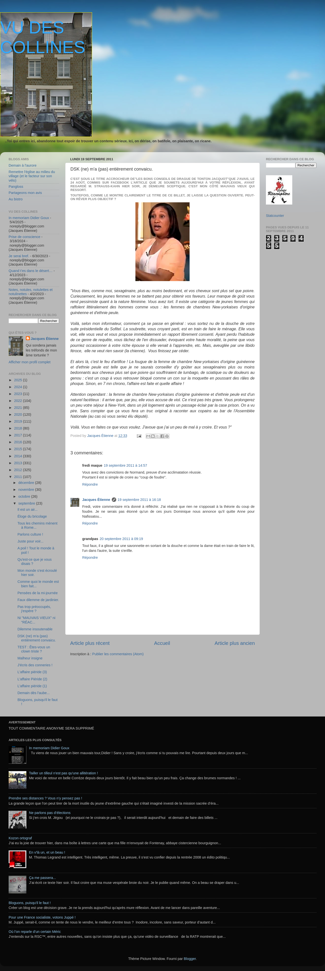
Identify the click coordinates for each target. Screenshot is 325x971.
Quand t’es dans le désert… (30, 271)
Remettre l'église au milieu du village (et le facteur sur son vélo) (32, 176)
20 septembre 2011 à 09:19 (121, 539)
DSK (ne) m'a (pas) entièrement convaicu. (36, 638)
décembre (26, 483)
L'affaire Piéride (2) (32, 679)
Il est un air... (27, 509)
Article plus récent (90, 643)
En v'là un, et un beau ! (47, 852)
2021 (18, 408)
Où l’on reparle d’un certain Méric (35, 932)
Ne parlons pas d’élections (50, 813)
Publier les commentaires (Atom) (118, 654)
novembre (26, 490)
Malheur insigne (30, 658)
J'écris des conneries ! (34, 665)
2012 (18, 470)
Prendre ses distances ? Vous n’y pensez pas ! (45, 798)
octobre (24, 496)
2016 (18, 442)
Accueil (162, 643)
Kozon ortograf (20, 838)
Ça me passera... (42, 878)
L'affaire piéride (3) (32, 672)
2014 (18, 456)
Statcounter (275, 216)
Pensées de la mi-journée (37, 593)
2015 (18, 449)
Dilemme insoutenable (34, 629)
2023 (18, 394)
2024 (18, 387)
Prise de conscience (24, 237)
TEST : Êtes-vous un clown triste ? (33, 649)
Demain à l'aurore (22, 165)
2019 (18, 421)
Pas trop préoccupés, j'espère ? (34, 609)
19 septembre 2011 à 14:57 (125, 465)
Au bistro (16, 199)
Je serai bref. (19, 256)
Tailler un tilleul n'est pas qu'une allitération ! (63, 773)
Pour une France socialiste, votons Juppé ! (42, 917)
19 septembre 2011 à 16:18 (139, 500)
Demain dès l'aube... (33, 693)
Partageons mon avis (25, 193)
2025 (18, 380)
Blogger (190, 959)
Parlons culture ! (30, 534)
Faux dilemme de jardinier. (38, 600)
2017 (18, 435)
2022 (18, 401)
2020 (18, 414)
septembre (27, 503)
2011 (18, 477)
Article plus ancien (234, 643)
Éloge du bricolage (32, 516)
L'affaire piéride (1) (32, 686)
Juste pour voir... (30, 541)
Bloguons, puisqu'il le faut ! (30, 903)
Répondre (90, 484)
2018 (18, 428)
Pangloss (16, 187)
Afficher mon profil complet (29, 362)
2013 (18, 463)
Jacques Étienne (100, 436)
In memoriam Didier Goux (29, 218)
